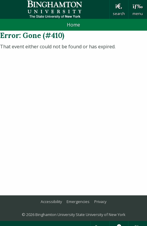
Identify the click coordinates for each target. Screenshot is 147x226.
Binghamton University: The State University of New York (54, 9)
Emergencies (78, 201)
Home (73, 25)
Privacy (100, 201)
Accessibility (51, 201)
